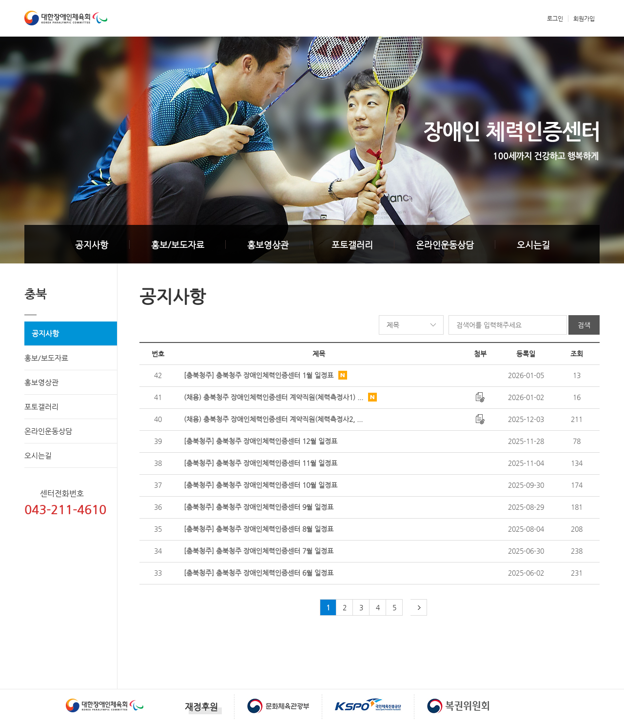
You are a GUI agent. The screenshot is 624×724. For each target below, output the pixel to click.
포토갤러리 (352, 245)
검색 (584, 325)
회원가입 (584, 18)
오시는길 (533, 245)
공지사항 (91, 245)
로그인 (555, 18)
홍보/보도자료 (177, 245)
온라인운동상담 (445, 245)
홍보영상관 (268, 245)
